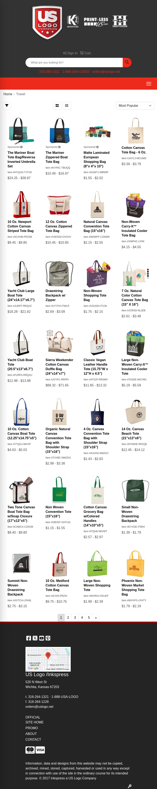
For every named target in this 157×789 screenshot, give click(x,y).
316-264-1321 (49, 71)
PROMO (31, 728)
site (70, 773)
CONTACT (33, 739)
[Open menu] (149, 84)
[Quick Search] (74, 62)
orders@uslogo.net (106, 71)
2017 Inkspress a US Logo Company (69, 778)
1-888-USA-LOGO (75, 71)
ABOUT (31, 734)
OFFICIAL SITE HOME (34, 720)
